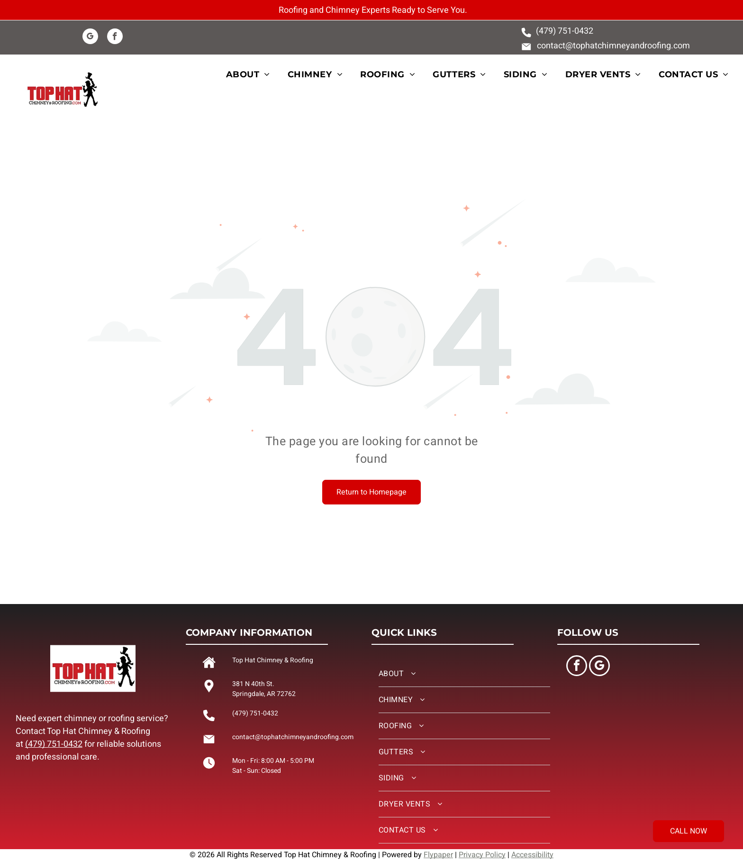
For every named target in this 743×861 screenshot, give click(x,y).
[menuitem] (253, 75)
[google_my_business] (90, 37)
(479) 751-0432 (53, 744)
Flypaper (438, 855)
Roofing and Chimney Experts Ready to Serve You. (373, 10)
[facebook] (115, 37)
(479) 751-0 (557, 31)
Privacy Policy (482, 855)
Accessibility (532, 855)
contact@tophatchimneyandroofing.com (613, 45)
